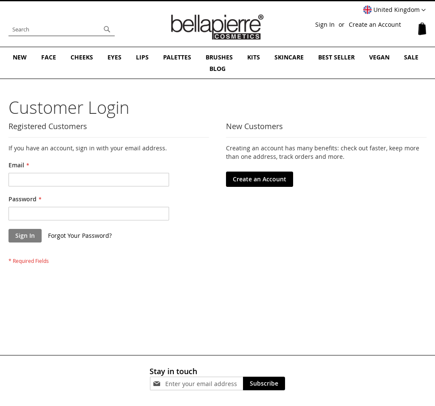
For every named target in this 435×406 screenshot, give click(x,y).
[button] (394, 10)
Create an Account (375, 24)
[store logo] (217, 27)
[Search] (107, 29)
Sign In (325, 24)
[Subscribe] (264, 383)
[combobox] (61, 29)
